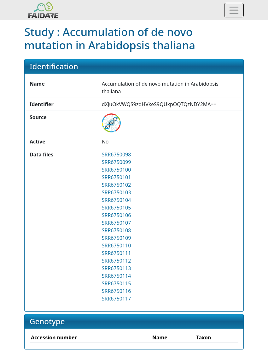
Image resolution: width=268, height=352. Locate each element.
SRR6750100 (116, 169)
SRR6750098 (116, 154)
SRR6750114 (116, 275)
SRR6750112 (116, 260)
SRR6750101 (116, 177)
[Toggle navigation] (234, 10)
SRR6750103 (116, 192)
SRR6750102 (116, 184)
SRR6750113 (116, 268)
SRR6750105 (116, 207)
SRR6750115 (116, 283)
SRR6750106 (116, 215)
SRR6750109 (116, 237)
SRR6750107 (116, 222)
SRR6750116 (116, 291)
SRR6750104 (116, 200)
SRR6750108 (116, 230)
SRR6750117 (116, 298)
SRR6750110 (116, 245)
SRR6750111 (116, 253)
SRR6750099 (116, 162)
